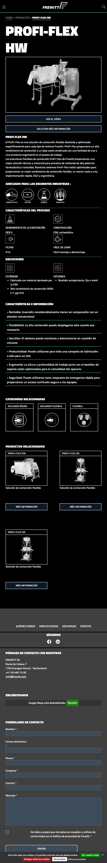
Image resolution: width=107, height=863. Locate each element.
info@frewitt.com (16, 676)
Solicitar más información (53, 129)
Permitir (72, 703)
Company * (12, 770)
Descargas (69, 626)
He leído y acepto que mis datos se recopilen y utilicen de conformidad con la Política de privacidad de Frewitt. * (63, 834)
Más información (26, 507)
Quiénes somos (25, 626)
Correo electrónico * (16, 743)
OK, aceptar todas (90, 855)
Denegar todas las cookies (36, 859)
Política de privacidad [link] (76, 859)
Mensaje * (11, 795)
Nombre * (11, 729)
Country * (11, 783)
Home (9, 18)
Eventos (85, 626)
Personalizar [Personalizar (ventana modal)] (60, 859)
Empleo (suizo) (48, 626)
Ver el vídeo (53, 119)
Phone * (10, 758)
